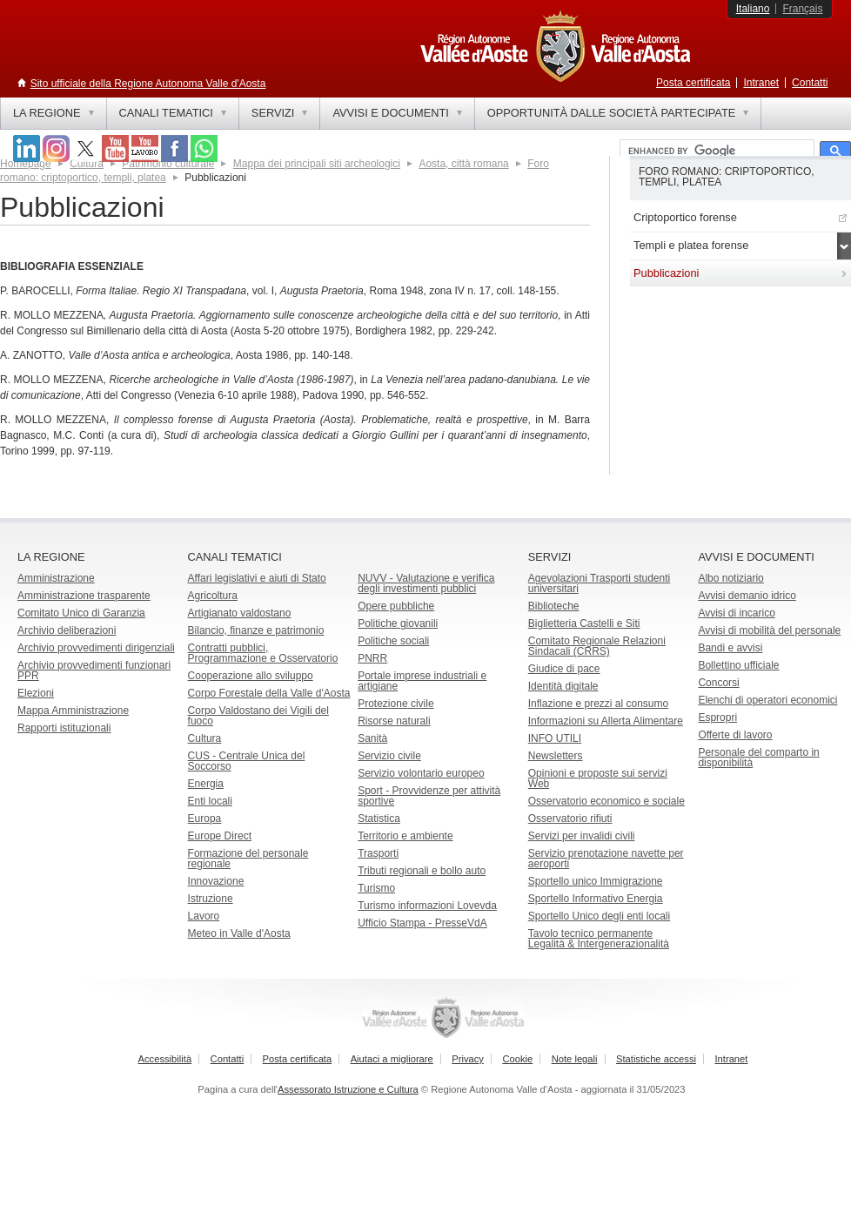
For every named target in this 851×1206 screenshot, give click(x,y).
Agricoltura (213, 596)
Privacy (468, 1059)
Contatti (810, 83)
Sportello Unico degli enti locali (599, 916)
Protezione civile (395, 703)
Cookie (517, 1059)
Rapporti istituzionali (64, 728)
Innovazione (216, 881)
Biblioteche (554, 606)
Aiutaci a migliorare (392, 1059)
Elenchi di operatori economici (767, 700)
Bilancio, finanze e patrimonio (256, 630)
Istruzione (210, 899)
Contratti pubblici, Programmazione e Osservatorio (263, 653)
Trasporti (378, 853)
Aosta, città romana (463, 164)
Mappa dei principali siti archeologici (316, 164)
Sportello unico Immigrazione (595, 881)
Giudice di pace (564, 669)
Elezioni (35, 693)
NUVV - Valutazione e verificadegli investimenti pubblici (426, 583)
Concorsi (718, 683)
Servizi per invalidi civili (581, 836)
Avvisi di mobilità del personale (769, 630)
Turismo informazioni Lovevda (427, 905)
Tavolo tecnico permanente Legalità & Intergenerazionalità (598, 938)
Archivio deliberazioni (66, 630)
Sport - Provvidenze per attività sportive (429, 796)
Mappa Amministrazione (73, 710)
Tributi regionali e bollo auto (422, 871)
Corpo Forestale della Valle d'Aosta (269, 693)
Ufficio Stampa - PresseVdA (422, 923)
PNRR (372, 658)
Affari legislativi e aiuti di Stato (257, 578)
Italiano (753, 9)
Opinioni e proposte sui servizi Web (597, 778)
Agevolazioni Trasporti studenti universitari (599, 583)
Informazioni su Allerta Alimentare (605, 721)
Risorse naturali (394, 721)
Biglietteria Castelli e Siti (584, 623)
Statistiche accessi (656, 1059)
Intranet (761, 83)
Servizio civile (389, 756)
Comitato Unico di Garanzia (81, 613)
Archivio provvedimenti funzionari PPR (94, 670)
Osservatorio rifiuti (570, 818)
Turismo (376, 888)
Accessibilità (165, 1059)
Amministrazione (56, 578)
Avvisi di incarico (736, 613)
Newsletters (555, 756)
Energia (206, 784)
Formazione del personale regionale (248, 858)
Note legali (575, 1059)
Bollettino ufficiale (738, 665)
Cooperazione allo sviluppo (250, 676)
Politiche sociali (393, 641)
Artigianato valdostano (239, 613)
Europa (205, 818)
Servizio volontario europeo (421, 773)
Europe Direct (219, 836)
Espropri (717, 717)
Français (802, 9)
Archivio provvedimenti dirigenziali (96, 648)
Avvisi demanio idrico (747, 596)
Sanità (372, 738)
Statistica (379, 818)
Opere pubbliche (396, 606)
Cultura (205, 738)
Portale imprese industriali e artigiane (422, 681)
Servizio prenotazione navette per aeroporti (606, 858)
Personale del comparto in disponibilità (758, 757)
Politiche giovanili (398, 623)
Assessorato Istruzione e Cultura (348, 1089)
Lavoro (204, 916)
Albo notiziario (730, 578)
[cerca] (715, 151)
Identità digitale (563, 686)
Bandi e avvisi (730, 648)
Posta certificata (693, 83)
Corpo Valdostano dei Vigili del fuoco (258, 715)
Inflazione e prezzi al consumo (598, 703)
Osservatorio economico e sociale (606, 801)
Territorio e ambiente (405, 836)
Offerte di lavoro (735, 735)
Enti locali (210, 801)
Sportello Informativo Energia (595, 899)
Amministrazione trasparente (84, 596)
